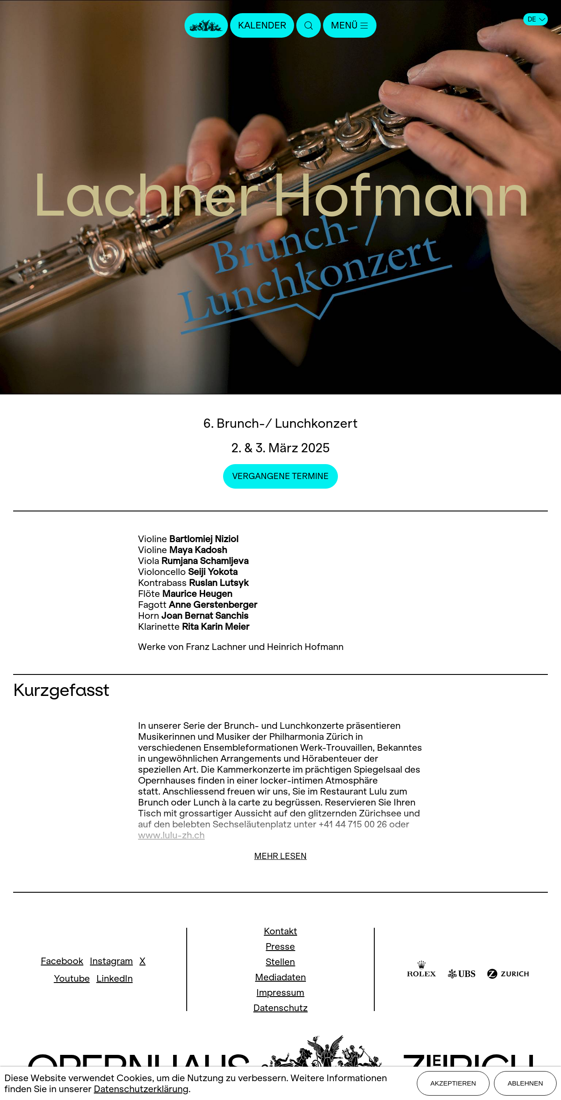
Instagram (111, 961)
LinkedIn (114, 978)
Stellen (280, 962)
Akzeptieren (453, 1083)
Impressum (280, 992)
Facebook (62, 961)
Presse (280, 946)
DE (536, 19)
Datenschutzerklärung (141, 1089)
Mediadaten (280, 977)
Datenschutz (280, 1008)
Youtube (72, 978)
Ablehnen (525, 1083)
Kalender (262, 25)
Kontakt (280, 931)
